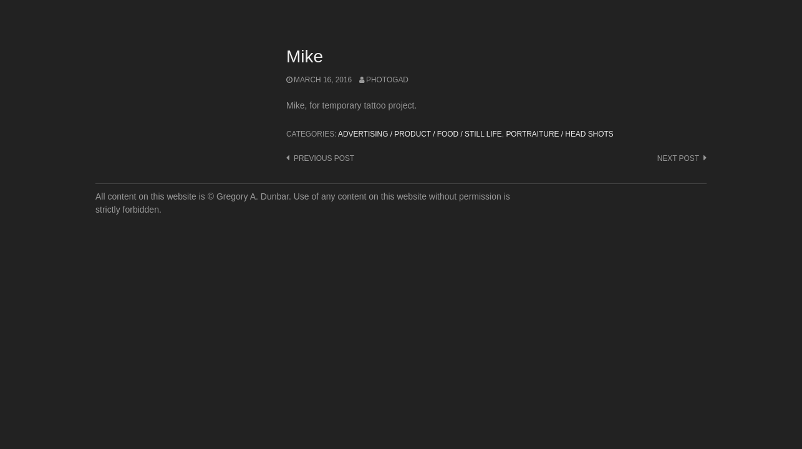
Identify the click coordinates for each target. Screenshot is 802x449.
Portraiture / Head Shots (559, 134)
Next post (678, 158)
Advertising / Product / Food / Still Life (420, 134)
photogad (387, 79)
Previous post (324, 158)
